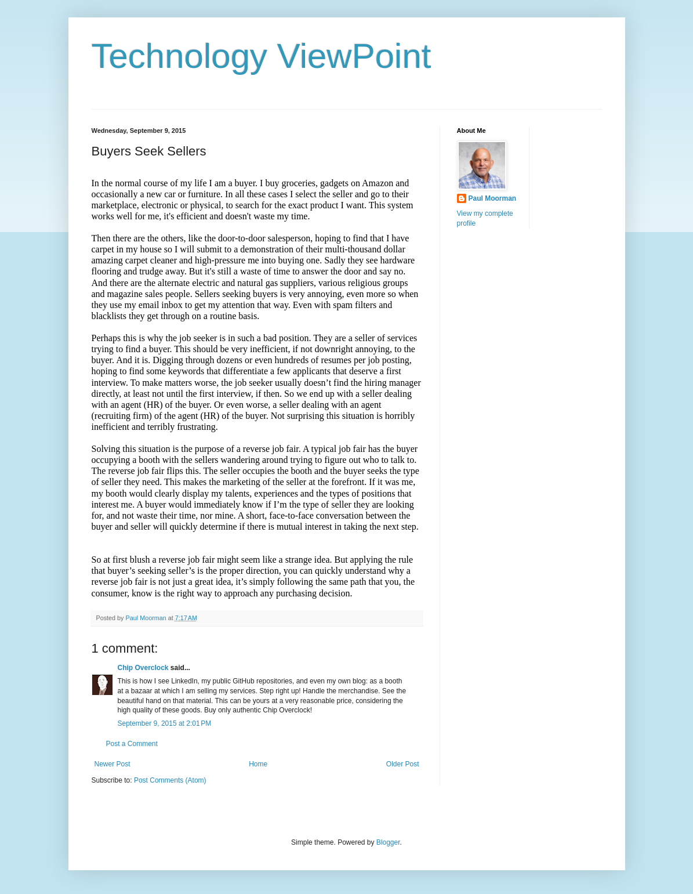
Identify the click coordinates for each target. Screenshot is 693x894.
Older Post (402, 764)
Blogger (388, 842)
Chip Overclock (143, 668)
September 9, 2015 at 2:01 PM (165, 723)
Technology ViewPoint (261, 56)
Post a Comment (132, 744)
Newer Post (112, 764)
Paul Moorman (493, 198)
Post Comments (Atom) (170, 780)
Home (258, 764)
